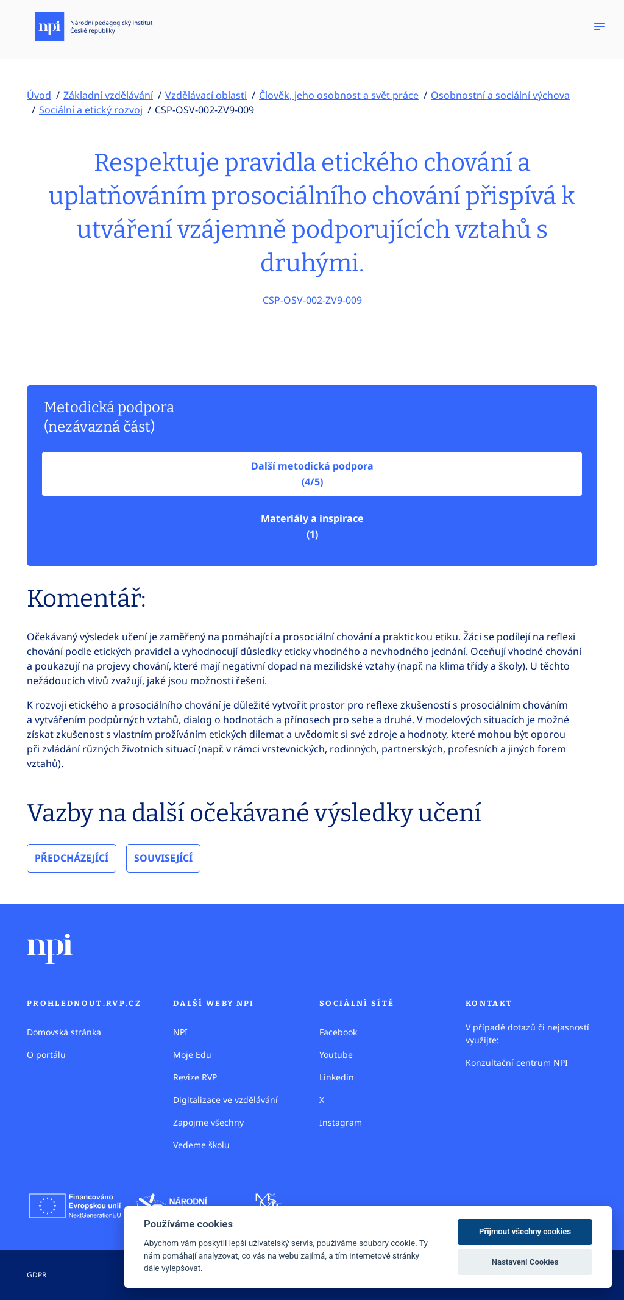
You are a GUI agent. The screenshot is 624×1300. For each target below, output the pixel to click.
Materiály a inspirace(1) (312, 526)
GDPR (36, 1275)
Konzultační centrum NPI (517, 1062)
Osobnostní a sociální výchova (500, 95)
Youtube (336, 1054)
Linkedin (336, 1077)
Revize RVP (195, 1077)
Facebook (338, 1032)
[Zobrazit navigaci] (599, 27)
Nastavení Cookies (525, 1261)
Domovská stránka (64, 1032)
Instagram (340, 1122)
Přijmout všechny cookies (525, 1231)
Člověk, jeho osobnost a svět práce (339, 95)
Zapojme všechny (208, 1122)
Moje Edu (192, 1054)
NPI (180, 1032)
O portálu (46, 1054)
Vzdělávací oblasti (206, 95)
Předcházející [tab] (71, 858)
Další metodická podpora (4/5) (312, 473)
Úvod (39, 95)
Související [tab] (163, 858)
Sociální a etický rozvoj (91, 109)
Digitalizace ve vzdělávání (225, 1099)
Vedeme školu (201, 1145)
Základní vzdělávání (108, 95)
